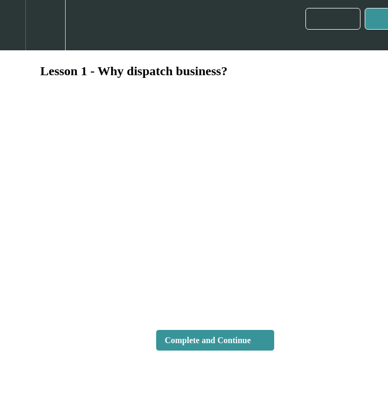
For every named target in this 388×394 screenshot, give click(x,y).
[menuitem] (45, 25)
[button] (12, 25)
